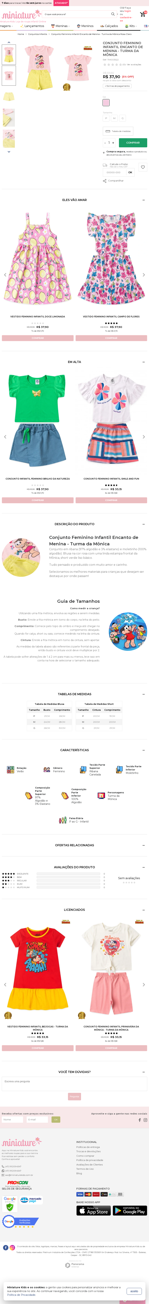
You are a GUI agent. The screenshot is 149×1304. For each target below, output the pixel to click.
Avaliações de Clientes (89, 1164)
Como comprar (85, 1155)
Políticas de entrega (88, 1147)
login (127, 10)
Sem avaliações (129, 878)
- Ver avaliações (122, 65)
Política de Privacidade (21, 1294)
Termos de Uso (85, 1168)
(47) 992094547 (13, 1166)
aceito (134, 1291)
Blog (79, 1173)
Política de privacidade (89, 1160)
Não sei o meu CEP (119, 166)
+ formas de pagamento (117, 86)
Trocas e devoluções (88, 1151)
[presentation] (5, 274)
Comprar (133, 142)
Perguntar (74, 1096)
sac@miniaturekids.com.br (19, 1175)
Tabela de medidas (118, 131)
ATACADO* (61, 3)
